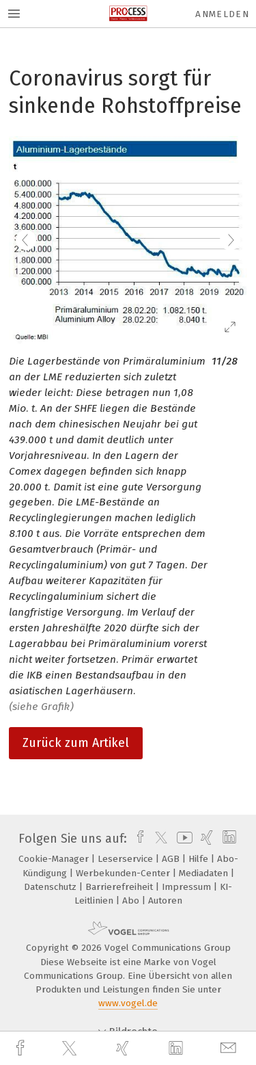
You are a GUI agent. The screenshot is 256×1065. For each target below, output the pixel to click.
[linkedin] (177, 1048)
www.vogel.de (128, 1003)
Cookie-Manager (54, 859)
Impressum (188, 887)
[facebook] (21, 1048)
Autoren (165, 900)
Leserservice (127, 859)
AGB (172, 859)
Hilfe (199, 859)
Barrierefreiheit (120, 887)
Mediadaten (205, 873)
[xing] (124, 1048)
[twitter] (71, 1048)
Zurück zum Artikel (76, 742)
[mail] (230, 1048)
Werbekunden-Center (124, 873)
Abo (132, 900)
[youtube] (182, 838)
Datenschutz (51, 887)
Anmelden (222, 14)
